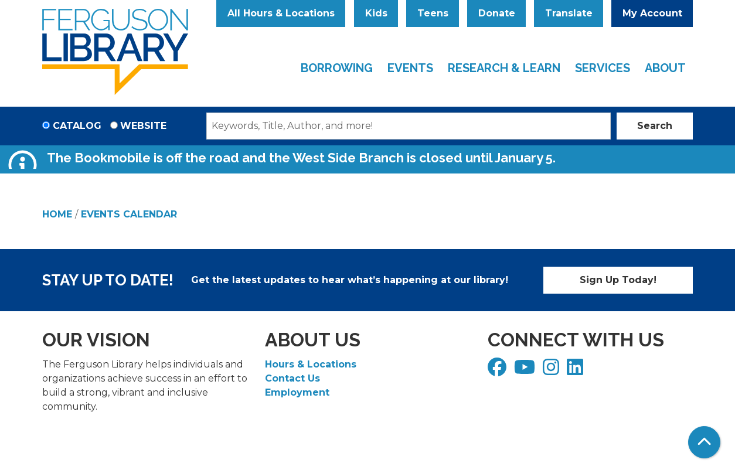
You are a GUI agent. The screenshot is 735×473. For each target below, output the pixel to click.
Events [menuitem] (410, 68)
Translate (569, 13)
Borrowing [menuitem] (337, 68)
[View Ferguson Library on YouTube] (526, 370)
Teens (432, 13)
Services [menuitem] (602, 68)
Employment (297, 392)
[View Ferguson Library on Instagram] (552, 370)
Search (654, 125)
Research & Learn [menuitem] (504, 68)
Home (57, 214)
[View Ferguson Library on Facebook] (498, 370)
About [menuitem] (665, 68)
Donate (496, 13)
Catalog (77, 125)
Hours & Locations (310, 364)
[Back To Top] (704, 442)
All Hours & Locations (281, 13)
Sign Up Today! (618, 279)
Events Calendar (129, 214)
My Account (652, 13)
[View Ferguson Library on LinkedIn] (576, 370)
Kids (376, 13)
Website (143, 125)
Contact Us (292, 378)
